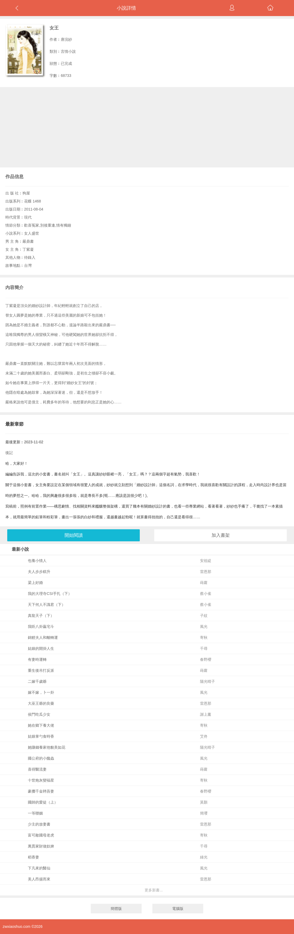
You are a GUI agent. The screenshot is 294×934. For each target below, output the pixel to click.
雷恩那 (205, 571)
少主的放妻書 (39, 824)
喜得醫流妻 (37, 769)
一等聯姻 (35, 813)
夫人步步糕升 (39, 571)
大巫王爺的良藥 (41, 703)
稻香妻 (33, 857)
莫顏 (204, 802)
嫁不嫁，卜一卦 (41, 692)
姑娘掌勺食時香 (41, 736)
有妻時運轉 (37, 659)
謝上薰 (205, 714)
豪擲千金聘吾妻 (41, 791)
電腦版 (177, 908)
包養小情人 (37, 560)
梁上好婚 (35, 582)
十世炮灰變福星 (41, 780)
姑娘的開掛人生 (41, 648)
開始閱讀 (74, 535)
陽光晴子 (207, 681)
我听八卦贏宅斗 (41, 626)
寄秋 (204, 637)
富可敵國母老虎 (41, 835)
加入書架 (221, 535)
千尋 (204, 648)
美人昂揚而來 (39, 879)
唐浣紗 (66, 39)
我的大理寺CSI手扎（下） (49, 593)
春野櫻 (205, 659)
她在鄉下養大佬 (41, 725)
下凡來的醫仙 (39, 868)
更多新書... (154, 890)
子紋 (204, 615)
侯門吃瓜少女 (39, 714)
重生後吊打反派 (41, 670)
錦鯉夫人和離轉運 (43, 637)
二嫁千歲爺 (37, 681)
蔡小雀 (205, 593)
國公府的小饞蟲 (41, 758)
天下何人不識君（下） (46, 604)
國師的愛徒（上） (43, 802)
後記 (9, 453)
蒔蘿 (204, 582)
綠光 (204, 857)
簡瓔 (204, 813)
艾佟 (204, 736)
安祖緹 (205, 560)
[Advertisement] (147, 127)
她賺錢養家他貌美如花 (46, 747)
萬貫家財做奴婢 (41, 846)
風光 (204, 626)
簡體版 (116, 908)
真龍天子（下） (41, 615)
